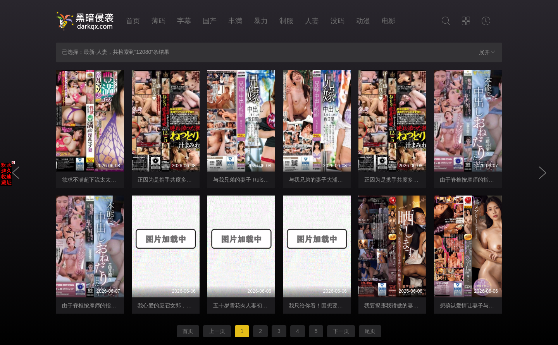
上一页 (217, 331)
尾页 (370, 331)
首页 (133, 21)
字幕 (184, 21)
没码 (337, 21)
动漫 (363, 21)
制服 (286, 21)
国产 (210, 21)
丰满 (235, 21)
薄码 (158, 21)
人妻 (312, 21)
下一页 (341, 331)
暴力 (261, 21)
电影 (389, 21)
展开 (487, 52)
